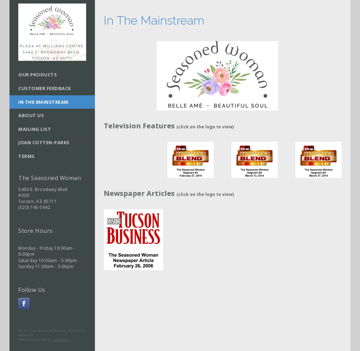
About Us (31, 115)
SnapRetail (61, 339)
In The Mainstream (43, 102)
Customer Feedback (44, 88)
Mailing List (34, 129)
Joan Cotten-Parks (44, 142)
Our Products (37, 74)
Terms (26, 156)
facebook (24, 303)
